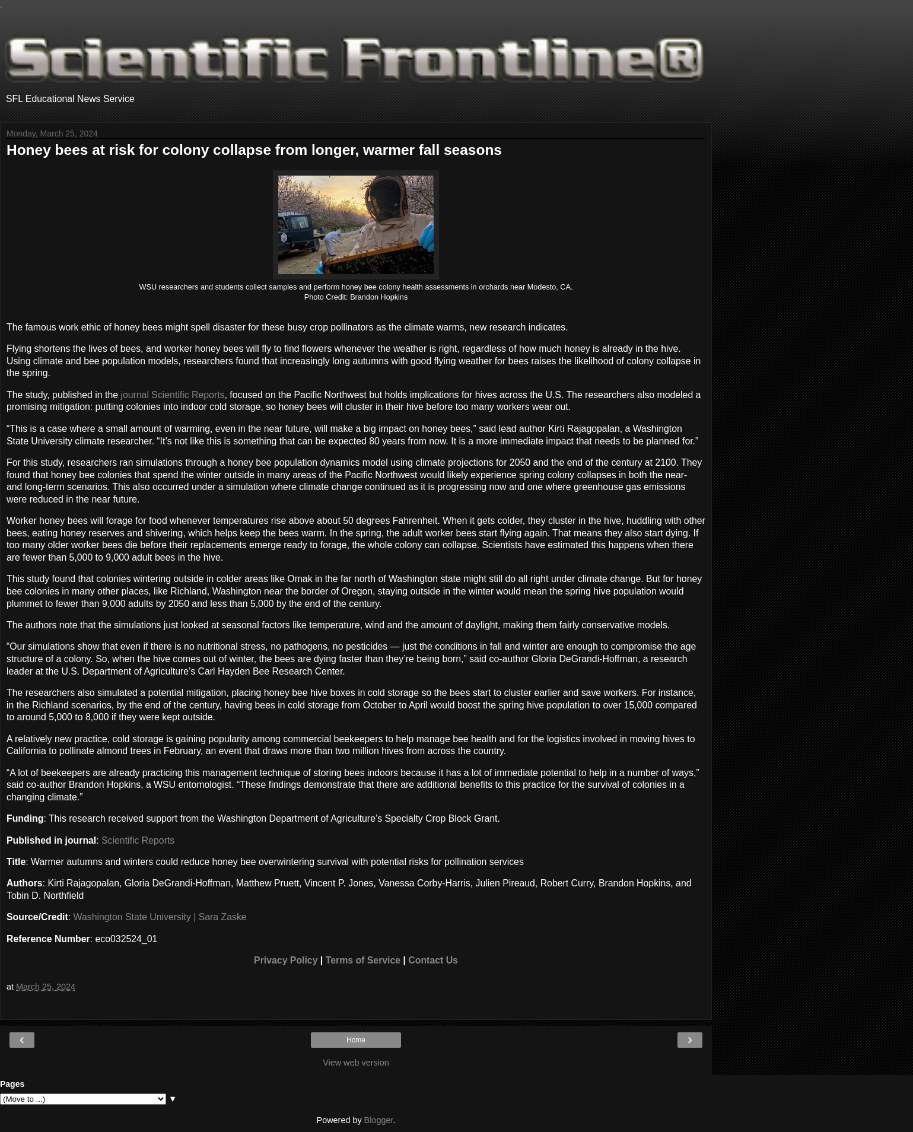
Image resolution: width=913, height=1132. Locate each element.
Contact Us (433, 960)
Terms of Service (363, 960)
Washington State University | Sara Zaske (160, 917)
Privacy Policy (285, 960)
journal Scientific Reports (172, 395)
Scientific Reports (137, 840)
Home (355, 1040)
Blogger (378, 1120)
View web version (356, 1062)
